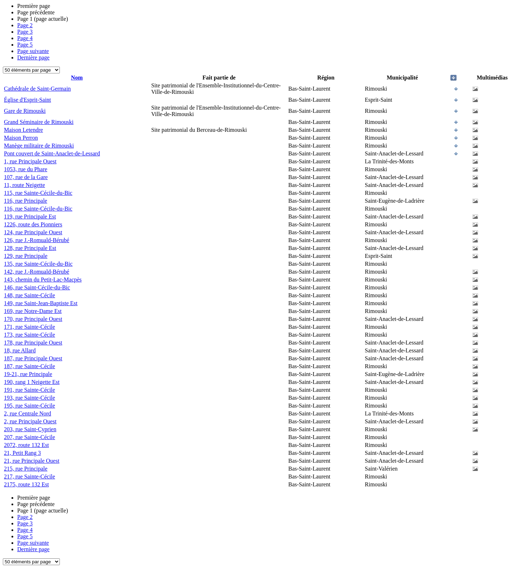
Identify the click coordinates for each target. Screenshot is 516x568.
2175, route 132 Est (26, 484)
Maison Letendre (23, 130)
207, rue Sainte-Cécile (29, 437)
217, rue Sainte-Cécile (29, 476)
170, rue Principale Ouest (33, 319)
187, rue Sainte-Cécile (29, 366)
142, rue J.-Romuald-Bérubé (36, 272)
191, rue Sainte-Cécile (29, 390)
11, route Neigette (24, 185)
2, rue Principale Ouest (30, 421)
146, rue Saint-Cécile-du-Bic (37, 287)
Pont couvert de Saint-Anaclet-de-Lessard (52, 153)
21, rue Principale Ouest (31, 461)
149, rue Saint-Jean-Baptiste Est (40, 303)
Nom (77, 77)
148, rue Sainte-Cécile (29, 295)
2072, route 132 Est (26, 445)
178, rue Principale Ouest (33, 343)
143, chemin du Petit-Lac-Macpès (43, 279)
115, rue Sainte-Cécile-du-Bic (38, 193)
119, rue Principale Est (30, 216)
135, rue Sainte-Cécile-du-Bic (38, 264)
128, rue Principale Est (30, 248)
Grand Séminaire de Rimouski (38, 122)
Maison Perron (21, 138)
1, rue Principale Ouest (30, 161)
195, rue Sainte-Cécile (29, 406)
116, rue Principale (25, 201)
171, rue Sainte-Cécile (29, 327)
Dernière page (33, 57)
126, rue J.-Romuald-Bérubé (36, 240)
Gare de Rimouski (25, 111)
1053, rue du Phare (25, 169)
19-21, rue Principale (28, 374)
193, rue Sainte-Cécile (29, 398)
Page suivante (33, 51)
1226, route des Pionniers (33, 224)
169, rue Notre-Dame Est (33, 311)
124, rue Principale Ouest (33, 232)
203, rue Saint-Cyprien (30, 429)
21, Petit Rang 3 (22, 453)
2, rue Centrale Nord (27, 413)
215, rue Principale (25, 469)
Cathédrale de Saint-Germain (37, 89)
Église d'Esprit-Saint (27, 100)
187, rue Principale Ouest (33, 358)
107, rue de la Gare (26, 177)
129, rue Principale (25, 256)
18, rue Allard (19, 350)
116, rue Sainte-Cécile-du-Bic (38, 209)
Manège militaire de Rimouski (39, 146)
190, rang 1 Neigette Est (31, 382)
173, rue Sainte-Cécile (29, 335)
